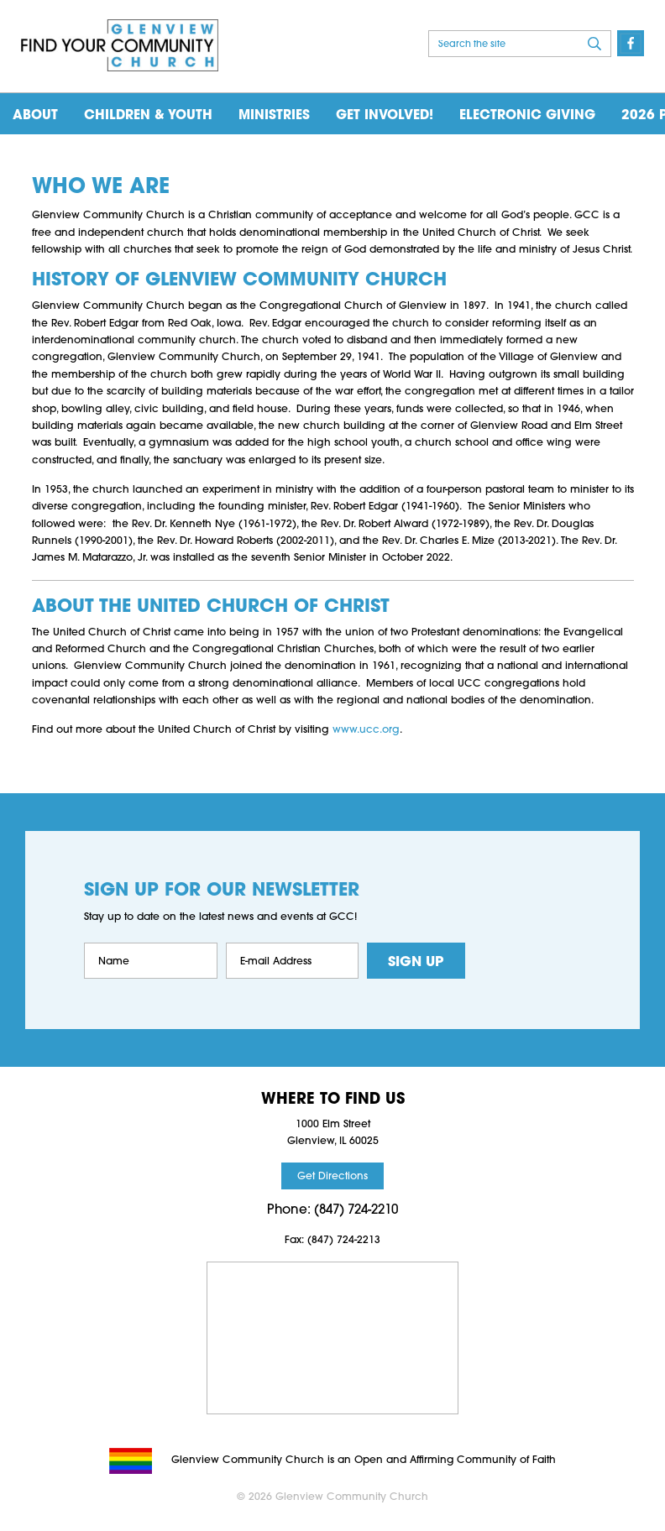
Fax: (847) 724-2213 (332, 1241)
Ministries (274, 116)
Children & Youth (148, 116)
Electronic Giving (527, 116)
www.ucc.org (366, 730)
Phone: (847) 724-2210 (332, 1210)
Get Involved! (384, 116)
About (35, 116)
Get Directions (332, 1177)
